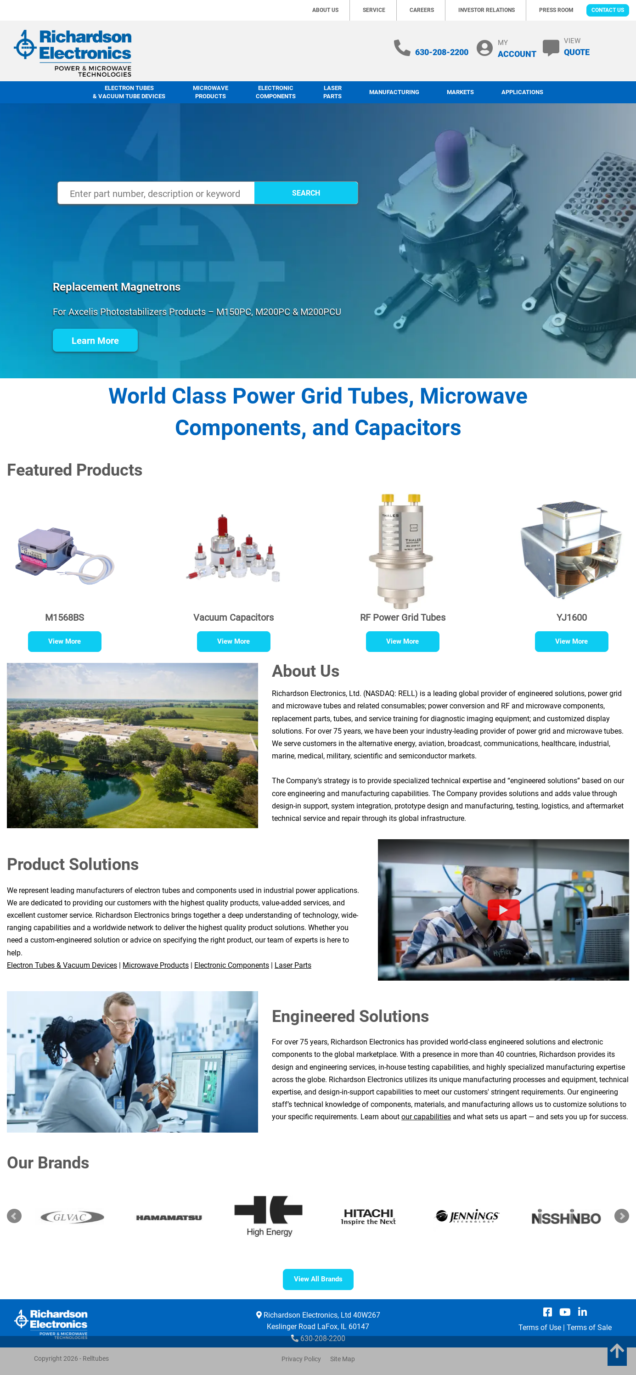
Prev (14, 1216)
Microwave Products (210, 92)
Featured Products (75, 470)
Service (374, 10)
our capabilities (426, 1116)
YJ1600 (572, 617)
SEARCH (306, 193)
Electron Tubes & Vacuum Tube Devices (129, 92)
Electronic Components (276, 92)
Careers (422, 10)
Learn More (95, 340)
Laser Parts (293, 965)
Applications (522, 92)
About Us (325, 10)
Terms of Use (539, 1327)
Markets (460, 92)
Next (621, 1216)
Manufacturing (394, 92)
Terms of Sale (589, 1327)
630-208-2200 (441, 52)
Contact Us (607, 10)
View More (64, 641)
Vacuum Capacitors (233, 617)
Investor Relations (486, 10)
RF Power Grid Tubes (402, 617)
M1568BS (64, 617)
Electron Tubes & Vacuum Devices (62, 965)
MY (517, 48)
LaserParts (332, 92)
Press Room (556, 10)
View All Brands (318, 1279)
